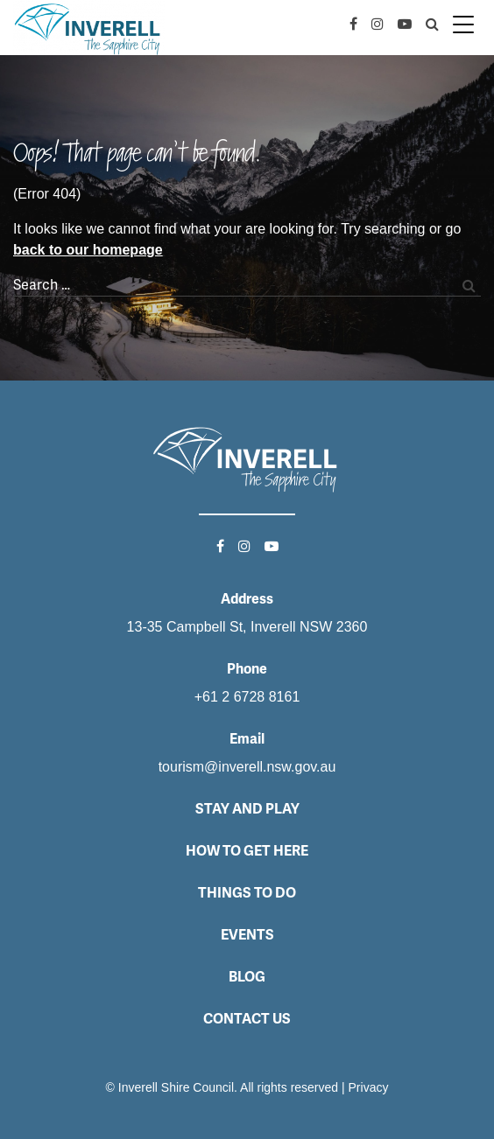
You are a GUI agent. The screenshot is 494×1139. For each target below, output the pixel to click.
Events (247, 935)
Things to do (247, 893)
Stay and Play (247, 809)
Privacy (369, 1087)
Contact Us (247, 1019)
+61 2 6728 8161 (247, 696)
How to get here (247, 851)
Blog (247, 977)
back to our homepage (88, 249)
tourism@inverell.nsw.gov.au (247, 766)
